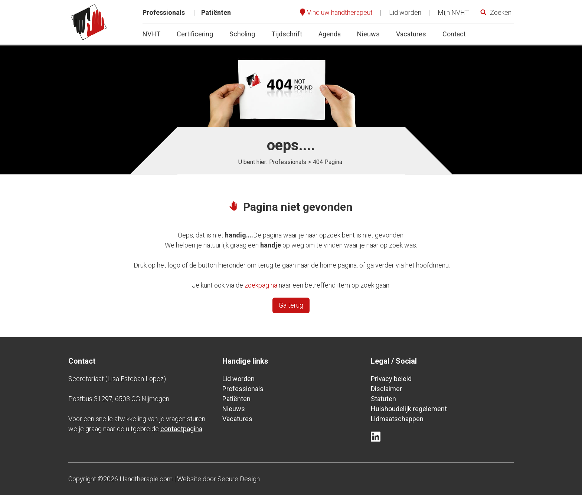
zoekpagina (261, 285)
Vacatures (411, 34)
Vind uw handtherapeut (340, 12)
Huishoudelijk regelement (409, 409)
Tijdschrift (286, 34)
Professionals (164, 12)
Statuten (383, 399)
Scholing (242, 34)
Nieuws (368, 34)
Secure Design (239, 479)
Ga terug (291, 305)
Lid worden (405, 12)
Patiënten (216, 12)
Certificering (195, 34)
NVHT (151, 34)
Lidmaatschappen (397, 419)
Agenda (329, 34)
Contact (454, 34)
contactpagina (181, 429)
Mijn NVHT (453, 12)
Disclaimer (386, 389)
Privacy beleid (391, 379)
